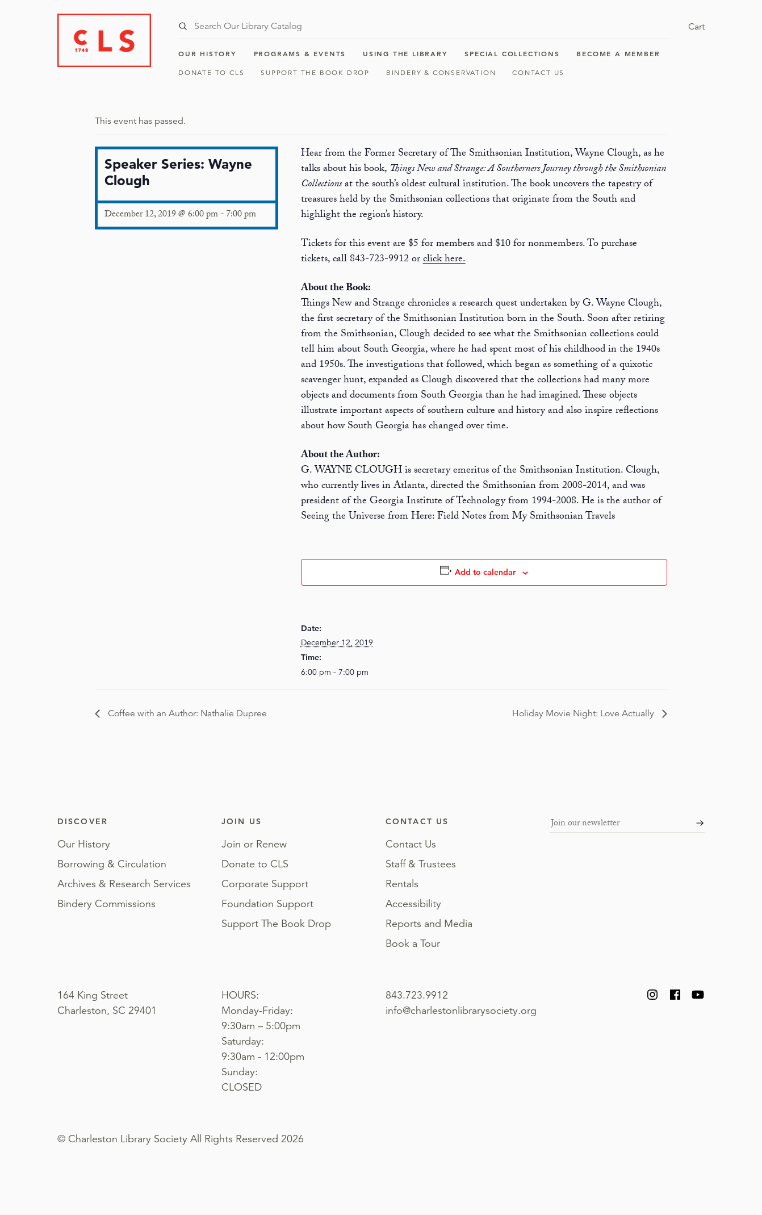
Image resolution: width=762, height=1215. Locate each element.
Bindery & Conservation (441, 72)
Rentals (402, 884)
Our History (207, 53)
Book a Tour (413, 943)
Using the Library (405, 53)
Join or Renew (254, 844)
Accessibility (413, 903)
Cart (696, 26)
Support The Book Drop (315, 72)
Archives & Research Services (124, 884)
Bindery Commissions (106, 903)
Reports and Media (429, 923)
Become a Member (618, 53)
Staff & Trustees (421, 864)
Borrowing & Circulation (111, 864)
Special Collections (511, 53)
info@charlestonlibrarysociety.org (461, 1010)
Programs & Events (300, 53)
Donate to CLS (211, 72)
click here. (444, 260)
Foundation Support (267, 903)
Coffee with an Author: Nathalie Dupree (186, 713)
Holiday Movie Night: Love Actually (584, 713)
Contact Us (538, 72)
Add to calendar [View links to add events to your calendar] (485, 572)
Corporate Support (264, 884)
